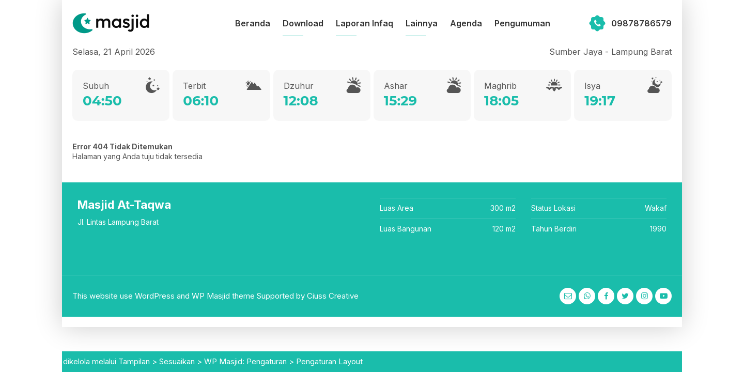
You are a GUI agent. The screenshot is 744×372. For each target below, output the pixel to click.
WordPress (155, 296)
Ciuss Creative (333, 296)
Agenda (466, 23)
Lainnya (422, 23)
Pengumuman (522, 23)
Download (303, 23)
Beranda (252, 23)
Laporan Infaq (364, 23)
